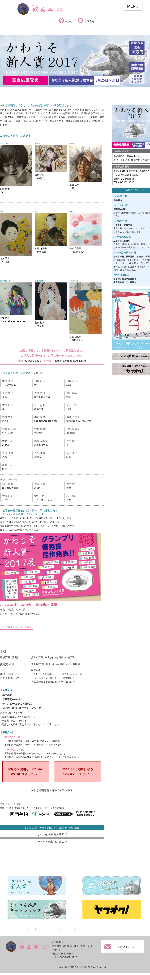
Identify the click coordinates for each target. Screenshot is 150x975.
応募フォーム (51, 757)
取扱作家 (75, 932)
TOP (11, 932)
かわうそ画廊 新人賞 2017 (52, 843)
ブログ (122, 932)
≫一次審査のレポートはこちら (16, 627)
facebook (138, 932)
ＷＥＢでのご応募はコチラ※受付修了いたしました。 (77, 772)
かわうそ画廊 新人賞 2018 (52, 836)
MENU (133, 6)
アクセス (107, 932)
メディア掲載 (90, 932)
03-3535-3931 (31, 360)
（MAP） (56, 952)
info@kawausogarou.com (71, 360)
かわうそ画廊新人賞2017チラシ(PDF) (52, 791)
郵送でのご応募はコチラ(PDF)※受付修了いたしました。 (25, 772)
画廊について (27, 932)
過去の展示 (59, 932)
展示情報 (43, 932)
